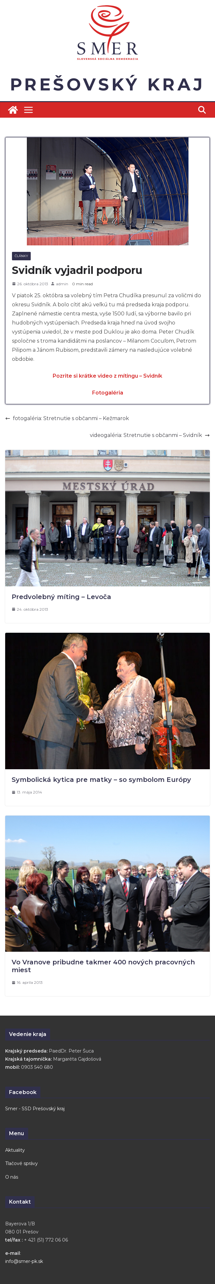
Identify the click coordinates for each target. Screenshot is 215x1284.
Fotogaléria (107, 393)
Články (21, 256)
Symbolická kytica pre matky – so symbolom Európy (101, 779)
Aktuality (15, 1150)
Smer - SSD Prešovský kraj (35, 1109)
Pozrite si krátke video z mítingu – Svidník (107, 376)
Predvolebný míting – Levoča (61, 597)
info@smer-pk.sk (24, 1261)
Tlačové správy (21, 1163)
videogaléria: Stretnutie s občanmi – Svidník (150, 435)
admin (62, 283)
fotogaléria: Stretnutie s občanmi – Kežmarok (67, 418)
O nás (11, 1177)
